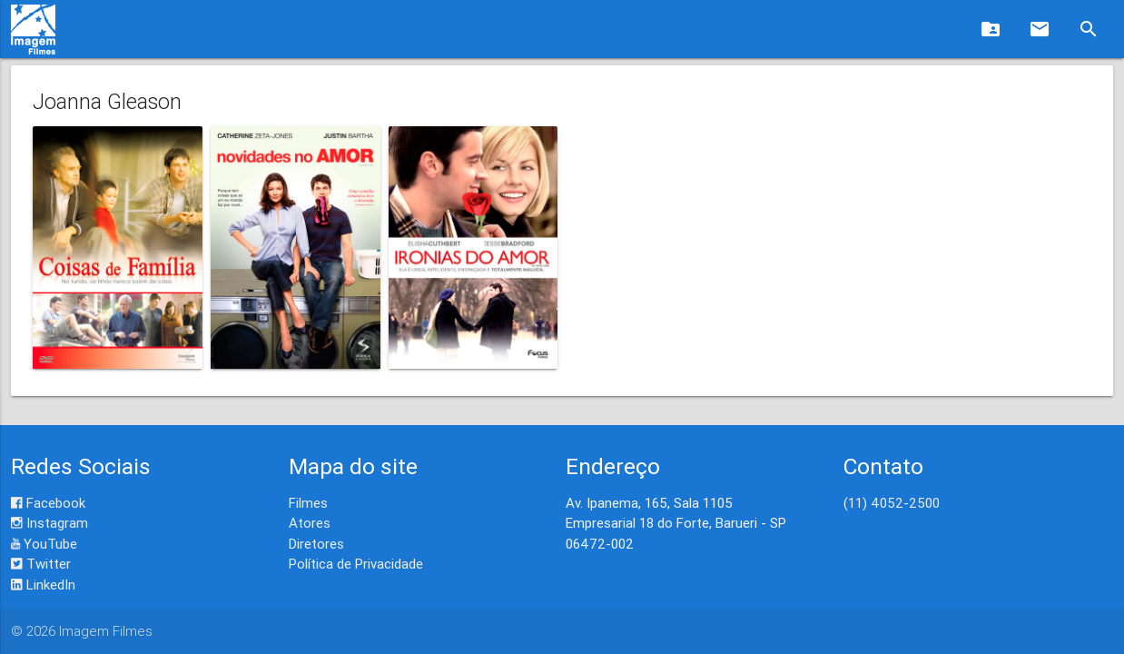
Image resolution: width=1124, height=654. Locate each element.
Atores (309, 522)
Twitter (41, 563)
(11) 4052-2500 (891, 502)
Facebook (48, 502)
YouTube (44, 543)
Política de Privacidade (356, 563)
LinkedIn (43, 584)
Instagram (49, 522)
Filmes (308, 502)
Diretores (316, 543)
